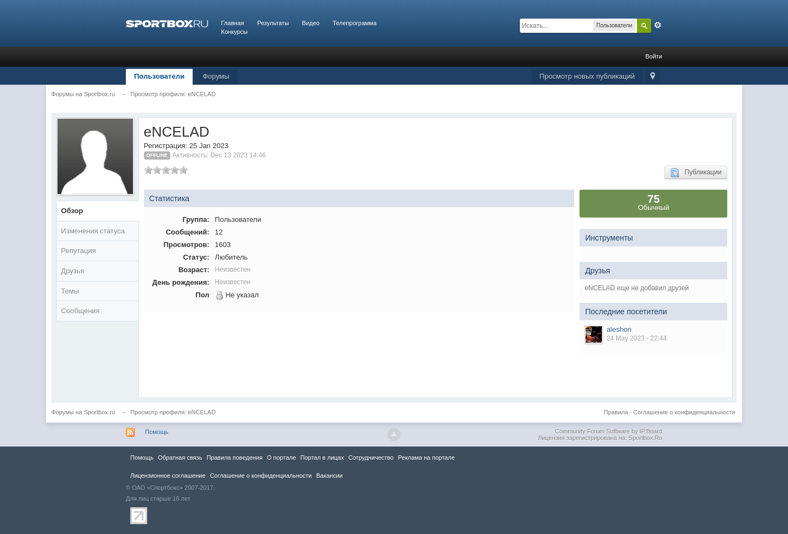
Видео (311, 23)
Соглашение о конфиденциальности (684, 412)
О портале (281, 457)
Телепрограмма (354, 23)
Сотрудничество (370, 457)
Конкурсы (234, 31)
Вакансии (329, 475)
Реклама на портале (426, 457)
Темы (70, 291)
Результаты (273, 23)
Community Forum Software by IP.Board (608, 431)
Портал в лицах (322, 457)
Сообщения (80, 311)
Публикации (695, 172)
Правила (616, 412)
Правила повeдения (234, 457)
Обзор (72, 211)
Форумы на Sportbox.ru (83, 412)
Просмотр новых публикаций (587, 76)
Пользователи (159, 76)
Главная (232, 23)
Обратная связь (180, 457)
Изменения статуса (93, 231)
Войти (653, 56)
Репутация (78, 251)
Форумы (215, 76)
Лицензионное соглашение (168, 475)
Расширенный (657, 25)
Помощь (157, 432)
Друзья (72, 271)
